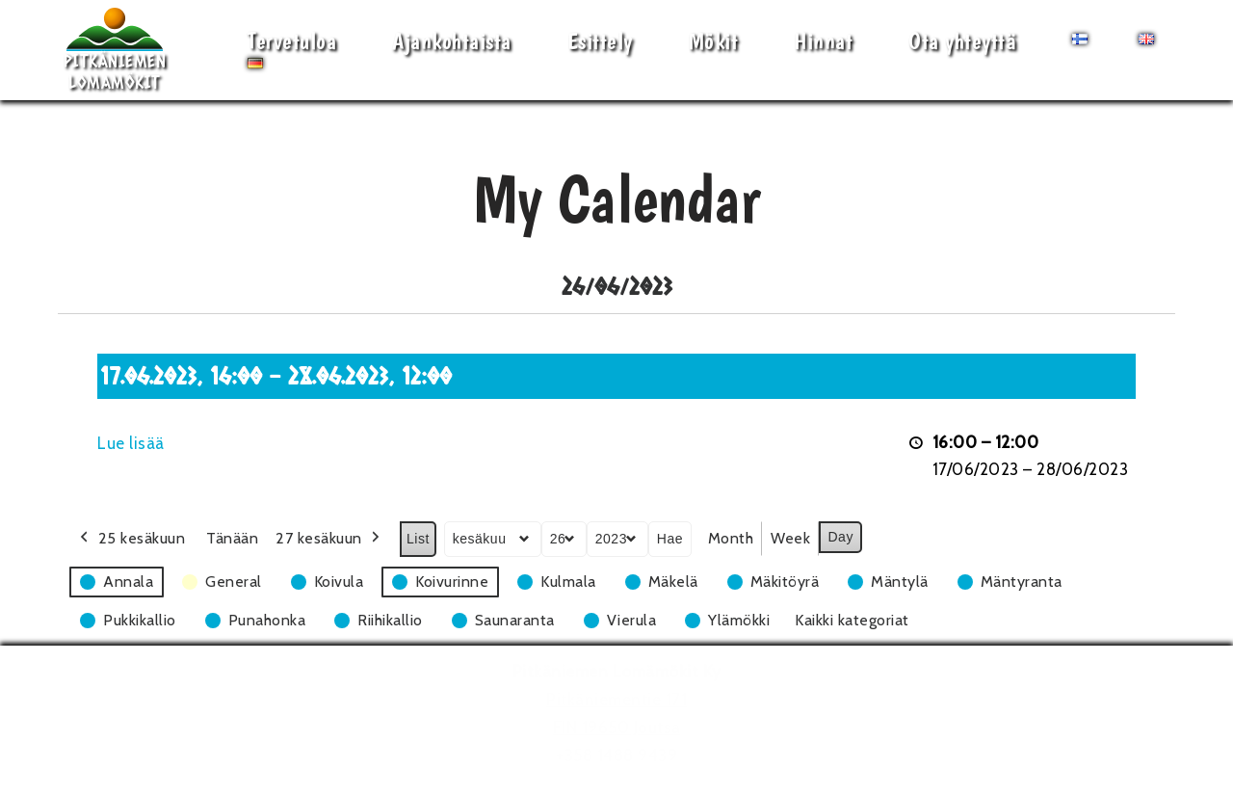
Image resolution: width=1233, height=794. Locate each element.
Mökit (714, 41)
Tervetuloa (292, 41)
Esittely (600, 41)
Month (731, 538)
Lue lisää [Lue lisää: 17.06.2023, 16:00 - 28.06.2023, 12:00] (131, 443)
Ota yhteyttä (962, 41)
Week (790, 538)
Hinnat (823, 41)
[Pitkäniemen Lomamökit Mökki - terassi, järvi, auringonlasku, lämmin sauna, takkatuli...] (114, 50)
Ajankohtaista (452, 41)
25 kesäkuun (130, 538)
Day (840, 536)
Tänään (232, 538)
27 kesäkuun (329, 538)
